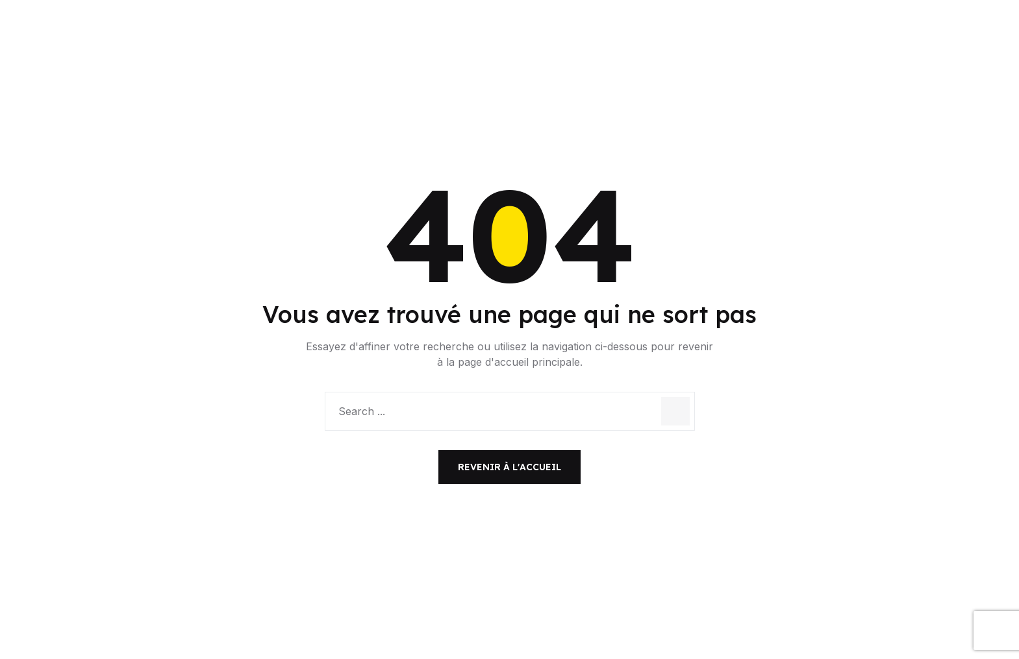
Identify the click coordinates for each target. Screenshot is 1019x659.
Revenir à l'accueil (509, 467)
